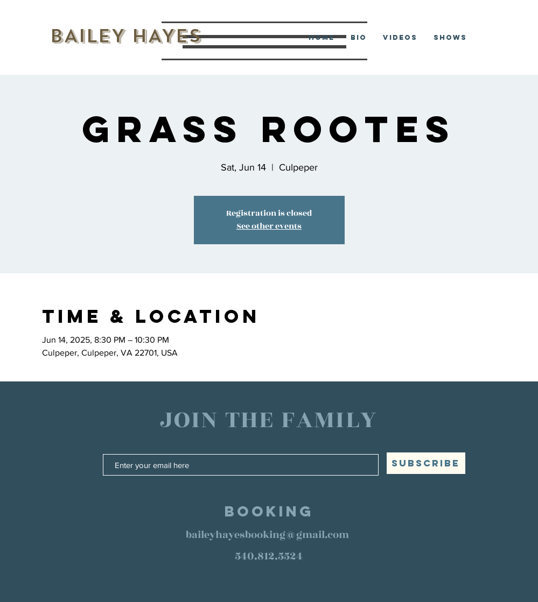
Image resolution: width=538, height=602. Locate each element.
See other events (269, 226)
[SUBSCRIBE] (426, 463)
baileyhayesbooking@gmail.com (267, 534)
